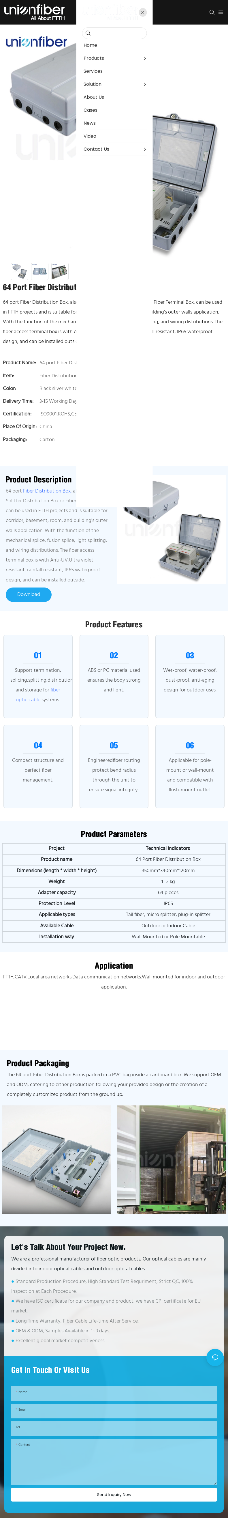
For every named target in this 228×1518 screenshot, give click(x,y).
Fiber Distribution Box (47, 491)
